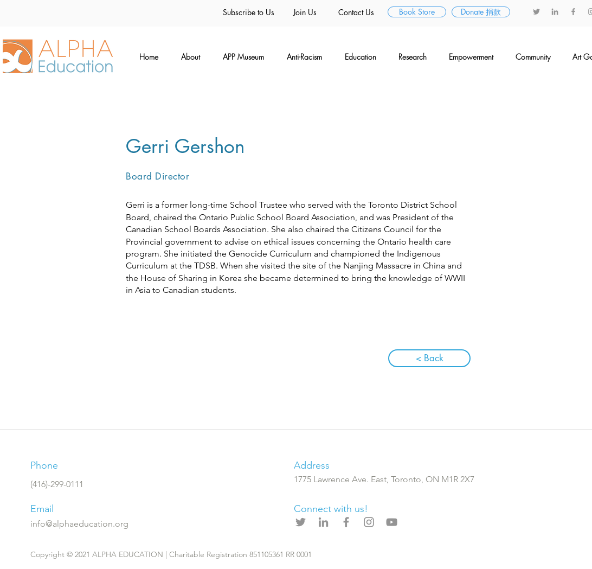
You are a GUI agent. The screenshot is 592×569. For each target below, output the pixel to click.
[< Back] (429, 358)
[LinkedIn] (554, 11)
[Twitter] (536, 11)
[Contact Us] (356, 12)
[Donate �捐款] (481, 12)
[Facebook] (573, 11)
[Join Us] (305, 12)
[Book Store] (417, 12)
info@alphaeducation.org (79, 524)
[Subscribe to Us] (248, 12)
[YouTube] (391, 522)
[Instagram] (369, 522)
